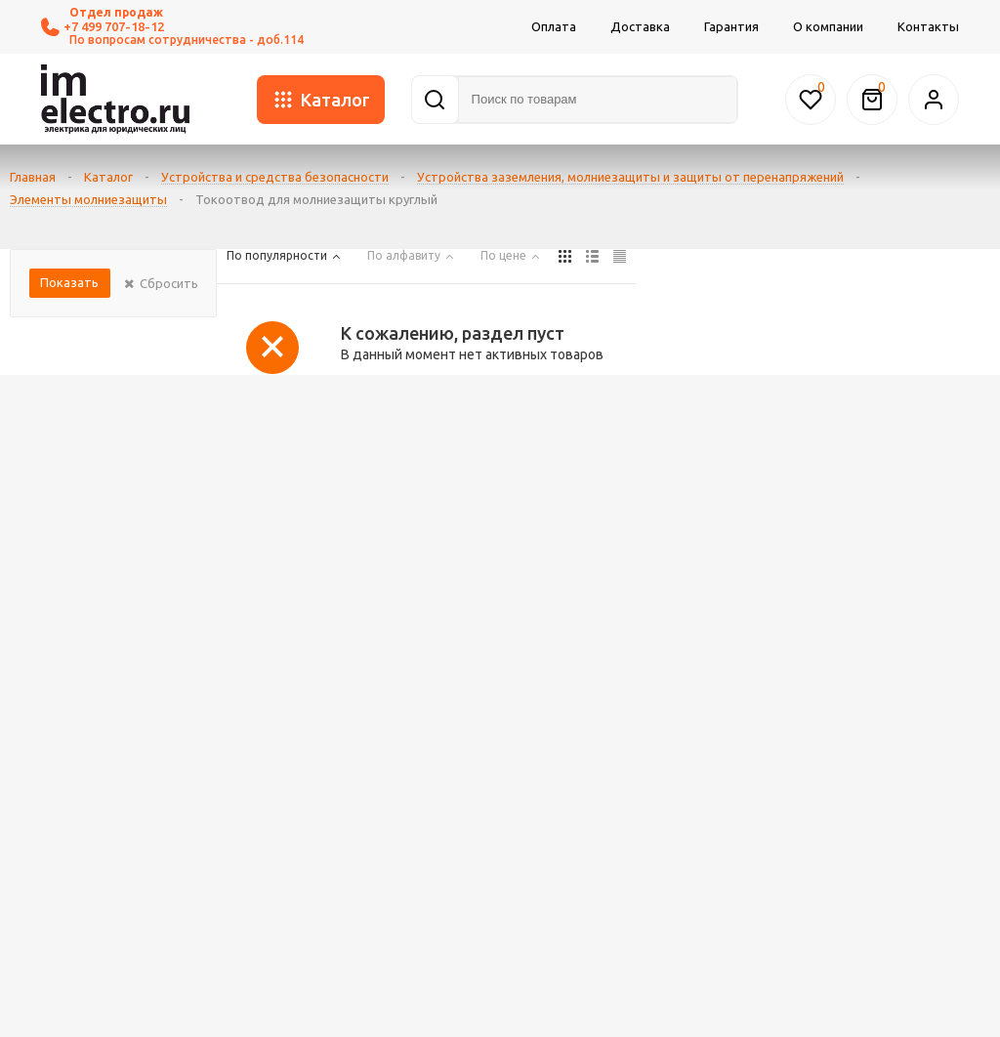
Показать (69, 282)
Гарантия (731, 26)
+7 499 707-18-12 (102, 27)
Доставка (640, 26)
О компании (828, 26)
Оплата (553, 26)
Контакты (928, 26)
